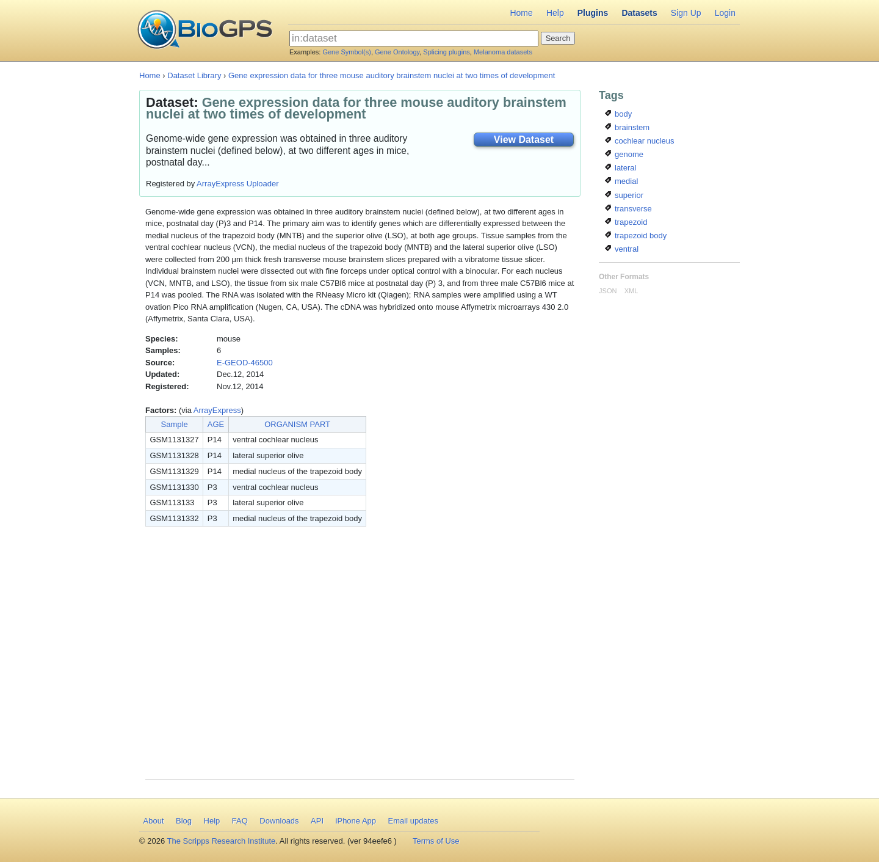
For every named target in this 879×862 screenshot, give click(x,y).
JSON (608, 290)
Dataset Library (194, 75)
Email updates (413, 820)
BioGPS (205, 30)
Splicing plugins (446, 52)
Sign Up (686, 13)
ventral (621, 249)
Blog (184, 820)
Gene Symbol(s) (346, 52)
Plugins (593, 13)
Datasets (639, 13)
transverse (628, 208)
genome (624, 154)
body (618, 114)
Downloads (278, 820)
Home (521, 13)
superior (624, 195)
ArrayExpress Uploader (237, 183)
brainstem (627, 127)
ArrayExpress (217, 410)
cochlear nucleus (639, 140)
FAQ (240, 820)
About (153, 820)
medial (621, 181)
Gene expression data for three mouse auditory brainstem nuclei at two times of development (391, 75)
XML (631, 290)
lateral (620, 167)
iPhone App (356, 820)
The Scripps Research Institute (221, 841)
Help (555, 13)
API (317, 820)
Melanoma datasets (503, 52)
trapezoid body (636, 235)
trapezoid (626, 222)
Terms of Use (436, 841)
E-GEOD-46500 (245, 362)
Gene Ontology (397, 52)
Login (725, 13)
